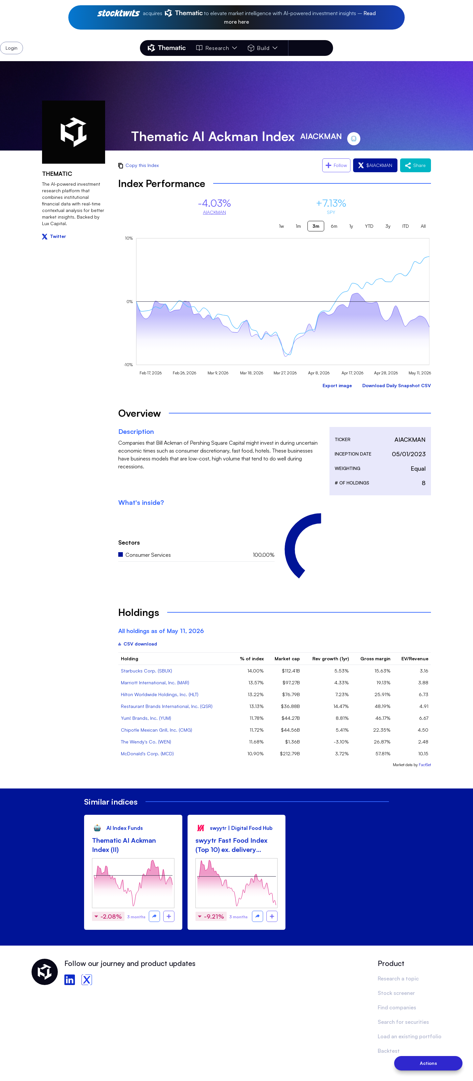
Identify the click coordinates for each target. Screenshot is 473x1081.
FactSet (425, 764)
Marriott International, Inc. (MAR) (155, 682)
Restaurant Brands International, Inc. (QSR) (167, 706)
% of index (252, 658)
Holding (129, 658)
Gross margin (375, 658)
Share (415, 165)
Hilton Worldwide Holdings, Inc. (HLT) (159, 694)
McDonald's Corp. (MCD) (147, 753)
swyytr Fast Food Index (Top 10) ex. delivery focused (231, 845)
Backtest (389, 1050)
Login (316, 48)
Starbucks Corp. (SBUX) (146, 670)
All (423, 226)
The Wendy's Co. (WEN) (146, 741)
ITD (405, 226)
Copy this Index (138, 165)
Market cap (287, 658)
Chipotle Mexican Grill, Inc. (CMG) (156, 730)
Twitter (54, 236)
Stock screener (396, 993)
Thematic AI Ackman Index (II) (124, 845)
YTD (369, 226)
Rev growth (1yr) (330, 658)
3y (388, 226)
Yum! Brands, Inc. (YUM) (146, 718)
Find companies (397, 1007)
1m (298, 226)
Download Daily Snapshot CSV (396, 385)
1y (351, 226)
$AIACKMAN (375, 165)
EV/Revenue (414, 658)
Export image (337, 385)
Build (263, 48)
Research (216, 48)
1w (281, 226)
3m (315, 226)
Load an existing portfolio (409, 1036)
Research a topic (398, 978)
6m (334, 226)
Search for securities (403, 1022)
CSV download (137, 643)
